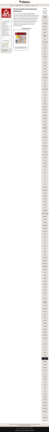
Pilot (45, 295)
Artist (45, 45)
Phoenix (44, 292)
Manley (45, 195)
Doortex (44, 112)
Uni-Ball (44, 396)
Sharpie (44, 352)
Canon (45, 71)
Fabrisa (45, 157)
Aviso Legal (30, 428)
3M (45, 20)
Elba (45, 134)
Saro (45, 340)
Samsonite (45, 335)
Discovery (45, 109)
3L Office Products (45, 17)
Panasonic (45, 257)
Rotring (44, 326)
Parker (45, 275)
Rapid (45, 314)
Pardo (45, 272)
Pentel (45, 281)
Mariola (44, 201)
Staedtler (45, 367)
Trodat (45, 385)
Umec (45, 393)
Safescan (45, 332)
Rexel (45, 317)
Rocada (45, 320)
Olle (45, 248)
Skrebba (44, 361)
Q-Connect (45, 308)
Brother (44, 68)
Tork (45, 382)
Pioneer (44, 298)
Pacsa (45, 254)
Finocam (45, 166)
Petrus (45, 287)
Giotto (45, 172)
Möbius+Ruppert (45, 213)
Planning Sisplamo (45, 302)
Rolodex (44, 323)
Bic (44, 59)
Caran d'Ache (44, 77)
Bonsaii (45, 62)
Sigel (45, 355)
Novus (45, 237)
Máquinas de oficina (19, 5)
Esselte (45, 148)
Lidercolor (45, 187)
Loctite (45, 192)
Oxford (45, 251)
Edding (45, 124)
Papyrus (44, 269)
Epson (45, 143)
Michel (45, 204)
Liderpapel (45, 190)
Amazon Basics (44, 36)
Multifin (44, 222)
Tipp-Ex (45, 376)
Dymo (45, 121)
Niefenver (45, 231)
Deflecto (45, 103)
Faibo (45, 160)
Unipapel (45, 402)
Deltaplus (45, 106)
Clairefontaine (45, 89)
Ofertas (33, 5)
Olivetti (44, 245)
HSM (45, 178)
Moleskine (45, 216)
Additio (45, 26)
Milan (45, 207)
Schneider (45, 343)
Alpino (45, 32)
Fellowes (45, 163)
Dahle (45, 100)
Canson (45, 74)
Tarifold (44, 370)
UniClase (45, 399)
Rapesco (45, 311)
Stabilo (45, 364)
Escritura (11, 5)
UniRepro (45, 405)
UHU (45, 390)
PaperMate (45, 266)
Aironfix (44, 29)
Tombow (45, 379)
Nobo (45, 234)
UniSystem (45, 408)
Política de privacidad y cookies (22, 428)
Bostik (45, 65)
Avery (45, 50)
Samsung (45, 338)
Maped (45, 198)
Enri (45, 140)
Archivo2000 (45, 42)
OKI (45, 240)
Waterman (45, 417)
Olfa (45, 242)
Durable (44, 115)
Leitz (45, 184)
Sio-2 (45, 358)
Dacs (45, 97)
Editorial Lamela (45, 128)
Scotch (45, 346)
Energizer (45, 137)
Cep (45, 83)
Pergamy (45, 284)
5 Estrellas (45, 23)
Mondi (45, 219)
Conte (45, 92)
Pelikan (45, 278)
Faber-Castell (44, 154)
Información (27, 5)
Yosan (45, 420)
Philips (45, 289)
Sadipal (45, 329)
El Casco (44, 131)
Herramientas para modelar (5, 50)
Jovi (45, 181)
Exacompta (45, 151)
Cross (45, 94)
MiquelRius (45, 210)
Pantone (45, 260)
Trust (45, 387)
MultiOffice (45, 225)
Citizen (45, 86)
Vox (45, 414)
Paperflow (45, 263)
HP (44, 175)
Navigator (45, 228)
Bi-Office (45, 56)
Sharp (45, 349)
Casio (45, 80)
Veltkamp (45, 411)
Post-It (45, 305)
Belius (45, 53)
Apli (45, 39)
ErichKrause (45, 145)
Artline (45, 47)
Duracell (45, 118)
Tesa (45, 373)
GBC (45, 169)
